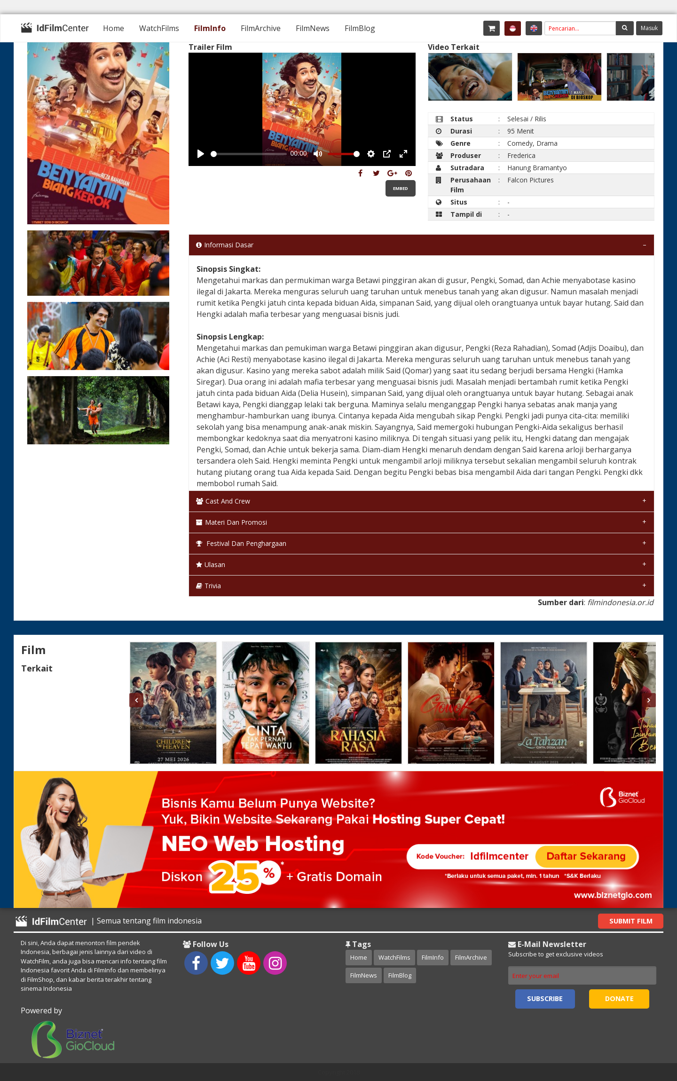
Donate (619, 998)
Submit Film (631, 920)
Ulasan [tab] (210, 564)
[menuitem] (113, 28)
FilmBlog (360, 28)
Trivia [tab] (208, 585)
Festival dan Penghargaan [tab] (241, 543)
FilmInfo (210, 28)
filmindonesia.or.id (620, 602)
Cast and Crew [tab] (223, 501)
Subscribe (545, 998)
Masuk (649, 28)
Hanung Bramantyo (537, 167)
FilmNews (313, 28)
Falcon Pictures (530, 179)
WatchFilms (159, 28)
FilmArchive (261, 28)
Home (113, 28)
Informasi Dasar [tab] (224, 244)
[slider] (249, 154)
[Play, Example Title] (200, 153)
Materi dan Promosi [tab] (231, 522)
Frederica (521, 155)
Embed (400, 188)
